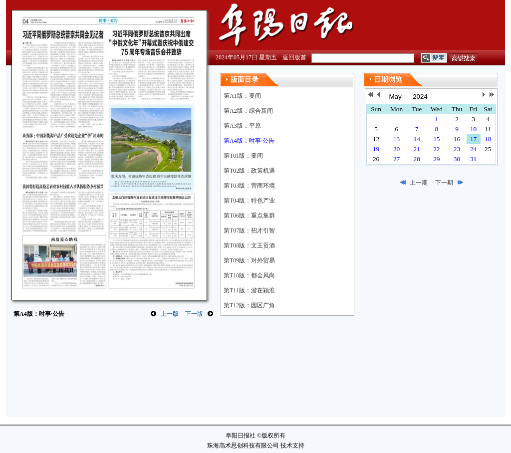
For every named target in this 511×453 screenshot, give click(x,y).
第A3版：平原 (242, 125)
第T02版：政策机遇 (249, 170)
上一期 (419, 182)
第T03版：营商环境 (249, 185)
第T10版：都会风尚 (249, 275)
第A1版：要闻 (242, 95)
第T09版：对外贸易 (249, 260)
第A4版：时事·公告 (249, 140)
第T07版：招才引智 (249, 230)
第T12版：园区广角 (249, 305)
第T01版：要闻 (243, 155)
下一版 (194, 313)
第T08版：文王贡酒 (249, 245)
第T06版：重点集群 (249, 215)
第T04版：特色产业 (249, 200)
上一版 (170, 313)
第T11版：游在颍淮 (249, 290)
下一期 (444, 182)
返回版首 (294, 57)
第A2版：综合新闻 (248, 110)
